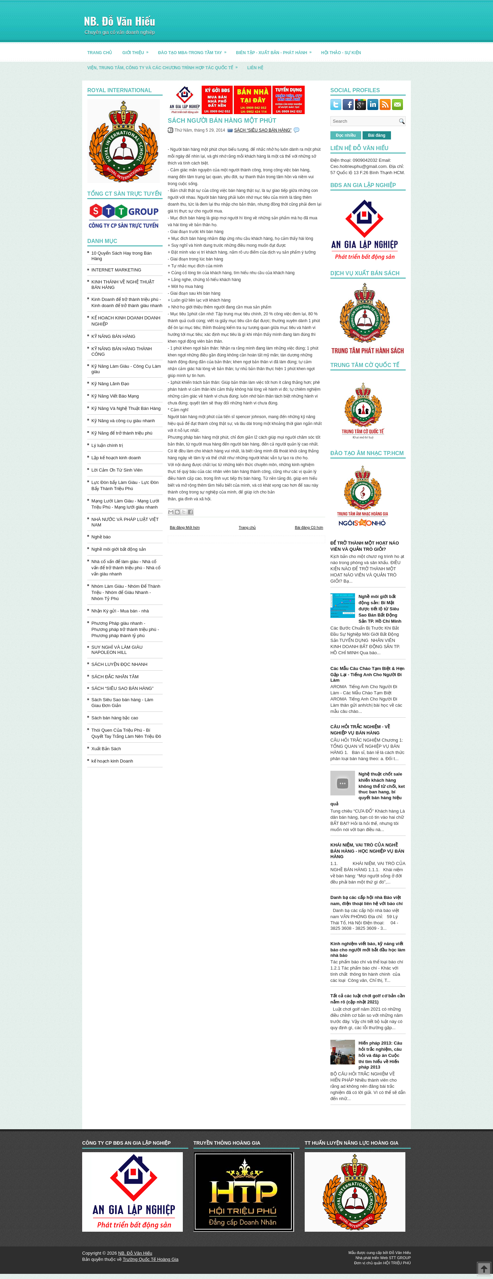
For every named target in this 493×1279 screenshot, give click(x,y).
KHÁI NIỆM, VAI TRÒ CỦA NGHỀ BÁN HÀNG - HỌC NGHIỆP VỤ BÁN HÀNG (367, 850)
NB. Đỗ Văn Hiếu (119, 21)
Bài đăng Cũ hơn (309, 527)
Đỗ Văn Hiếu (400, 1253)
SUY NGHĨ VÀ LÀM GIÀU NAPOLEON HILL (116, 650)
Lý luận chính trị (107, 445)
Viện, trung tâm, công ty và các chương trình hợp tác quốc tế (164, 65)
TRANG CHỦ (99, 52)
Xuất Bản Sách (106, 748)
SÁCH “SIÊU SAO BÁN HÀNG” (122, 688)
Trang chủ (247, 527)
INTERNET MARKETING (116, 269)
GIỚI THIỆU (137, 50)
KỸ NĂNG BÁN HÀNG (113, 336)
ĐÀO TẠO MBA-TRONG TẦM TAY (194, 50)
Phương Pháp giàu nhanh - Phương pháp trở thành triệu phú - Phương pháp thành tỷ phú (125, 629)
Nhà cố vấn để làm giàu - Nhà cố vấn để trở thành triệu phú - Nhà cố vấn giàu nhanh (126, 567)
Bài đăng (376, 135)
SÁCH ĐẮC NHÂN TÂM (115, 676)
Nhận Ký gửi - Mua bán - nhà (120, 610)
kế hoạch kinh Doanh (112, 761)
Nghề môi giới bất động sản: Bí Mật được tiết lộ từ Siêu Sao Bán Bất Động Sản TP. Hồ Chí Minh (379, 609)
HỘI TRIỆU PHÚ (397, 1263)
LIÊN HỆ (255, 67)
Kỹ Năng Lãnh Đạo (110, 383)
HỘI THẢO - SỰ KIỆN (341, 52)
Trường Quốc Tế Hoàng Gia (150, 1259)
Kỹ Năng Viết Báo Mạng (115, 396)
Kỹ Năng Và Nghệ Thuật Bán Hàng (126, 408)
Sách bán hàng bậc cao (114, 717)
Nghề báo (101, 536)
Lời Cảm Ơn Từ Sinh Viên (116, 470)
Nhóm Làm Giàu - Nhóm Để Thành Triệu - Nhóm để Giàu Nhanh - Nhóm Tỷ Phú (125, 592)
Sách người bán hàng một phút (222, 121)
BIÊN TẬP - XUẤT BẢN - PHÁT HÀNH (276, 50)
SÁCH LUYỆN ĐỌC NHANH (119, 664)
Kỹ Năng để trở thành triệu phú (121, 433)
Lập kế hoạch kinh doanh (116, 457)
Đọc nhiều (346, 135)
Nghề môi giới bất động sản (118, 549)
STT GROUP (400, 1258)
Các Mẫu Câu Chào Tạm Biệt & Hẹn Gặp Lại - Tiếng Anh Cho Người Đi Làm (367, 674)
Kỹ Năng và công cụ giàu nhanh (123, 420)
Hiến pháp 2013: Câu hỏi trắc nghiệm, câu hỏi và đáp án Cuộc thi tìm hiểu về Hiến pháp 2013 (380, 1055)
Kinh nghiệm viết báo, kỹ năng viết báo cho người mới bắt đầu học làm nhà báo (367, 949)
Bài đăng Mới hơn (185, 527)
